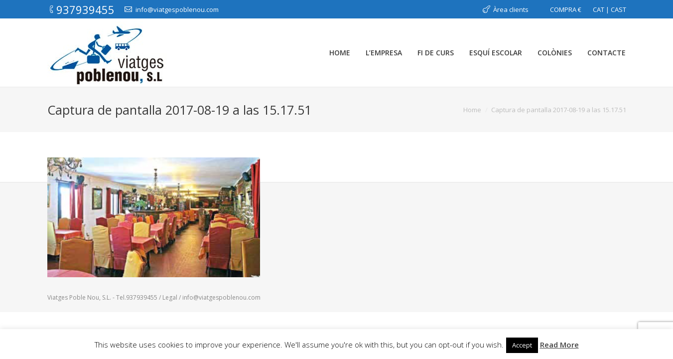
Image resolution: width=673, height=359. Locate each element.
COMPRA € (565, 9)
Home (472, 109)
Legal (170, 297)
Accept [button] (522, 345)
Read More (559, 345)
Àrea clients (511, 9)
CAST (618, 9)
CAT (598, 9)
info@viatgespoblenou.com (221, 297)
